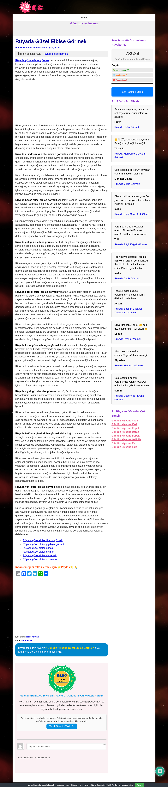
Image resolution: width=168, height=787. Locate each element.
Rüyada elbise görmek (55, 52)
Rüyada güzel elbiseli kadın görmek (43, 538)
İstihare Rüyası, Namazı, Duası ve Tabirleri (45, 16)
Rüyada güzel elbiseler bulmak (40, 557)
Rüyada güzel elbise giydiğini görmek (43, 542)
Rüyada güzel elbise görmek (32, 58)
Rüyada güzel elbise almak (38, 546)
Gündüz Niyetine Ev (123, 441)
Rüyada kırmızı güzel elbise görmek (36, 290)
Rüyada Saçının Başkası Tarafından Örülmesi (128, 309)
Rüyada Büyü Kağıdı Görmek (130, 242)
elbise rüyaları (32, 635)
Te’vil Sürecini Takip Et (61, 724)
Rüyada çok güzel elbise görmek (34, 240)
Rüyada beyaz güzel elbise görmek (36, 198)
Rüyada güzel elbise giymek (38, 550)
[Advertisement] (61, 101)
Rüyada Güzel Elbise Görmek (51, 40)
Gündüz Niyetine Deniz (125, 430)
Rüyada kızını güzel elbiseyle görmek (37, 343)
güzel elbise (26, 638)
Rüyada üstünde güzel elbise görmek (37, 431)
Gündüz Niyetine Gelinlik (126, 437)
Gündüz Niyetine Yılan (124, 419)
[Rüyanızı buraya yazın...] (66, 744)
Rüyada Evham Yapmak (127, 337)
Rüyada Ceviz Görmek (127, 276)
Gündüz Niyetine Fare (124, 445)
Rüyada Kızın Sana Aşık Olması (132, 212)
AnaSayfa (19, 16)
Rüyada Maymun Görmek (128, 363)
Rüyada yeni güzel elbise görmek (35, 485)
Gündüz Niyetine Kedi (124, 422)
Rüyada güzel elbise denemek (40, 553)
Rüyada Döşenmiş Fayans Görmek (129, 396)
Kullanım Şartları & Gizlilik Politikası (83, 16)
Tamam (139, 785)
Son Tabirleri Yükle (132, 90)
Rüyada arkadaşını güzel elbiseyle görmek (40, 152)
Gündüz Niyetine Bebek (125, 434)
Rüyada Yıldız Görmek (127, 182)
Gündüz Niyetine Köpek (125, 426)
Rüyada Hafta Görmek (126, 125)
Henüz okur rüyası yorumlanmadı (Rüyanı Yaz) (38, 46)
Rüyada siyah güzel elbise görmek (35, 389)
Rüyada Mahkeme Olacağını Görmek (130, 154)
